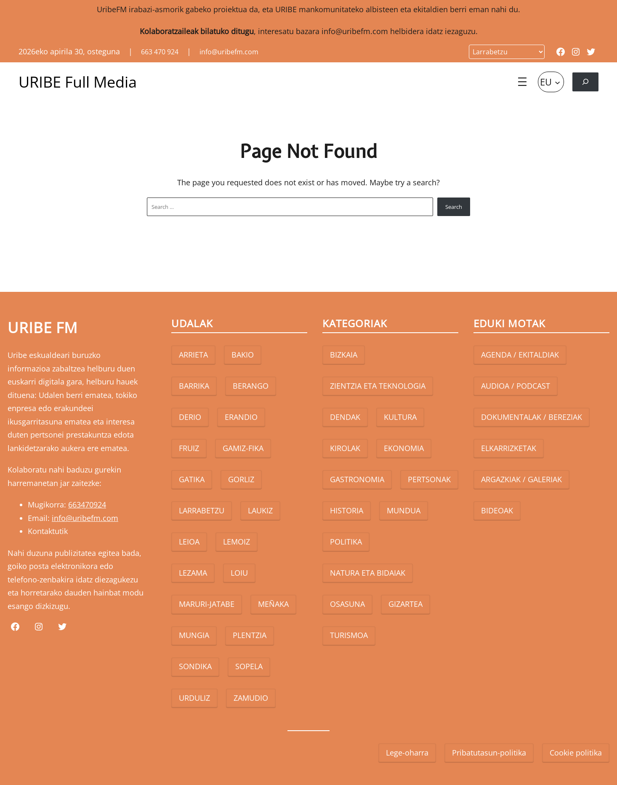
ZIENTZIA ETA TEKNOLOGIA (378, 386)
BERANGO (251, 386)
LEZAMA (193, 573)
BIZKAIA (343, 355)
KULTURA (400, 417)
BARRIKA (194, 386)
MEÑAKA (273, 604)
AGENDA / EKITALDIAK (520, 355)
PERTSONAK (429, 479)
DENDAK (345, 417)
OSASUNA (347, 604)
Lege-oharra (407, 753)
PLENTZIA (249, 635)
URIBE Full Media (78, 82)
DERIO (190, 417)
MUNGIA (194, 635)
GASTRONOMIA (357, 479)
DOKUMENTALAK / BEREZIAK (531, 417)
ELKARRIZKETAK (508, 448)
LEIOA (189, 542)
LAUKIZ (260, 510)
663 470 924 (159, 51)
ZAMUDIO (251, 698)
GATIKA (192, 479)
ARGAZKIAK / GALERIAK (521, 479)
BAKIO (242, 355)
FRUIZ (189, 448)
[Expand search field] (585, 81)
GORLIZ (241, 479)
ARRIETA (193, 355)
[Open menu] (522, 82)
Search (453, 207)
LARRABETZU (201, 510)
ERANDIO (241, 417)
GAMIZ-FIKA (243, 448)
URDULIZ (194, 698)
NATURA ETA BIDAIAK (367, 573)
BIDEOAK (497, 510)
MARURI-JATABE (206, 604)
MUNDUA (403, 510)
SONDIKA (195, 666)
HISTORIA (346, 510)
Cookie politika (576, 753)
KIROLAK (345, 448)
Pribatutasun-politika (489, 753)
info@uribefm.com (355, 31)
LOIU (239, 573)
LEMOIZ (236, 542)
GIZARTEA (405, 604)
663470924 (87, 504)
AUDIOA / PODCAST (515, 386)
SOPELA (249, 666)
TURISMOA (349, 635)
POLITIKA (346, 542)
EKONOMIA (404, 448)
